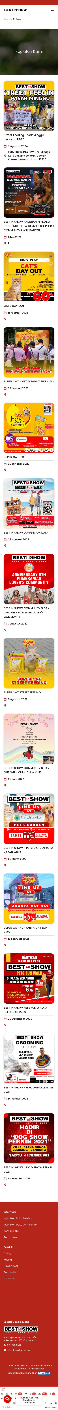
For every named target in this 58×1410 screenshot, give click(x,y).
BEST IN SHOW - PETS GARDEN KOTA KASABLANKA (28, 850)
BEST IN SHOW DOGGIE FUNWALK (26, 532)
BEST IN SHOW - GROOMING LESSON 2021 (28, 1090)
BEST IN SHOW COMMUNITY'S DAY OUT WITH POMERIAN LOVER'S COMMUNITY (26, 612)
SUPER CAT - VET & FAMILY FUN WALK (29, 381)
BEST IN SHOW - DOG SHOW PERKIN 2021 (28, 1169)
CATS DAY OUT (14, 306)
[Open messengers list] (7, 1399)
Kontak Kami (11, 1231)
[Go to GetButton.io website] (7, 1407)
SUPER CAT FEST (15, 457)
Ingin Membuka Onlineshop (20, 1224)
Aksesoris (9, 1278)
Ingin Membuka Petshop (18, 1218)
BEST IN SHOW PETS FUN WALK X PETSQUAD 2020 (25, 1010)
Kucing (8, 1259)
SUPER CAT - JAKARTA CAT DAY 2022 (26, 930)
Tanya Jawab (12, 1237)
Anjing (7, 1253)
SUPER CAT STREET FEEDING (22, 692)
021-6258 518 (12, 1345)
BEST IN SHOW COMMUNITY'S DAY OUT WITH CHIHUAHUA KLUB (26, 770)
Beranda (8, 19)
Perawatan (10, 1272)
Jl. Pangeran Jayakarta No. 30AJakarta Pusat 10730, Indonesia (20, 1339)
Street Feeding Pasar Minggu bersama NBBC (24, 137)
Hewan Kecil (11, 1266)
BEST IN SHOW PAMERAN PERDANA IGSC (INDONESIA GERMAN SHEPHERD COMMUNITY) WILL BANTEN (29, 226)
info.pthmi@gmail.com (18, 1350)
